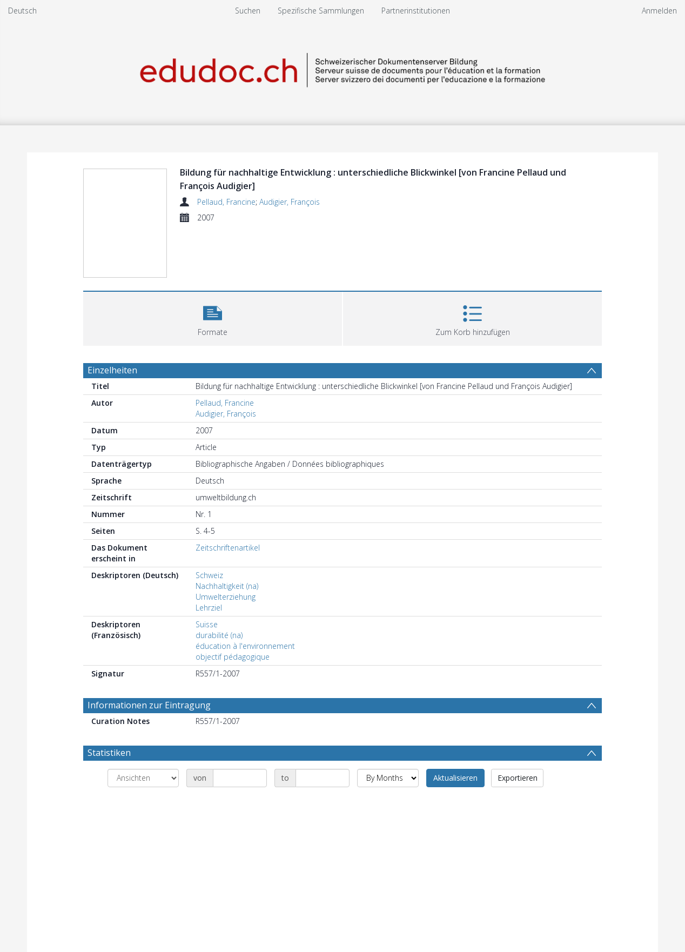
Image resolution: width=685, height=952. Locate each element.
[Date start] (240, 778)
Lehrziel (209, 607)
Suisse (207, 624)
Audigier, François (289, 202)
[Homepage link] (342, 68)
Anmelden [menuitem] (659, 10)
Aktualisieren (455, 778)
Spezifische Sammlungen (321, 10)
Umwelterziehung (226, 597)
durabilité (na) (219, 635)
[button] (212, 317)
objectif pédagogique (233, 657)
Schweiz (209, 575)
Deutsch (22, 10)
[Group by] (143, 778)
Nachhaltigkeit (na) (227, 586)
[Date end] (323, 778)
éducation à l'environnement (245, 646)
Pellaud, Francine (226, 202)
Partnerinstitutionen (415, 10)
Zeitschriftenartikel (228, 547)
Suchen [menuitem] (247, 10)
